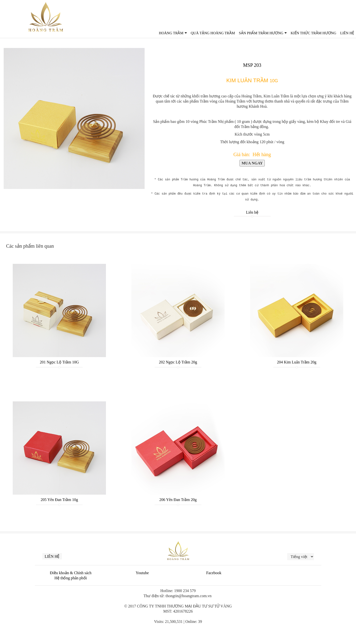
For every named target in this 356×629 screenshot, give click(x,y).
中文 (336, 10)
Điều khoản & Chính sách (71, 573)
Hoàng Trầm (171, 33)
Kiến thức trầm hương (313, 33)
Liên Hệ (347, 33)
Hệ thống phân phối (70, 578)
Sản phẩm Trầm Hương (261, 33)
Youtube (142, 573)
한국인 (348, 10)
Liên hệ (252, 212)
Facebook (213, 573)
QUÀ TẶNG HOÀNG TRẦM (213, 33)
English (321, 10)
